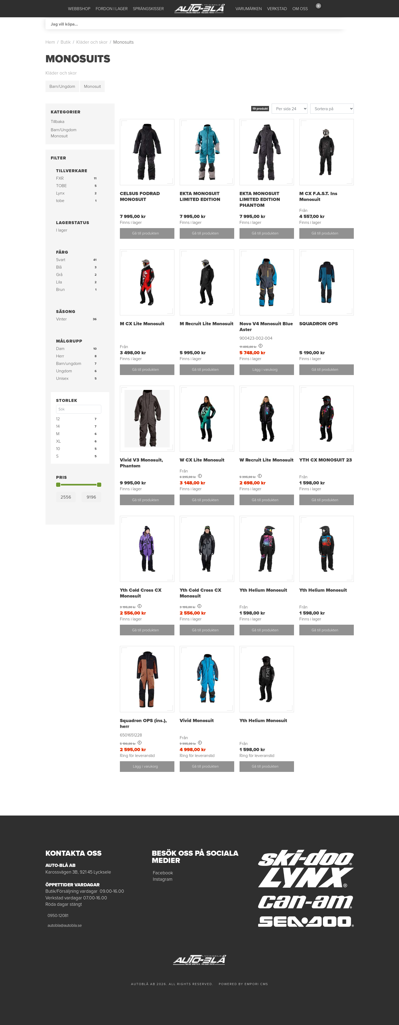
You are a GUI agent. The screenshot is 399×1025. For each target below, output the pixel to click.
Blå (59, 267)
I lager (61, 230)
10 (58, 449)
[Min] (66, 497)
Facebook (163, 872)
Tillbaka (57, 121)
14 (58, 426)
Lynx (60, 193)
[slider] (58, 484)
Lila (59, 282)
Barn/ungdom (68, 363)
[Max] (91, 497)
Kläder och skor (92, 42)
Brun (60, 289)
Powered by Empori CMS (243, 984)
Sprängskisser (148, 9)
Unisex (62, 378)
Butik (66, 42)
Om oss (300, 9)
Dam (60, 348)
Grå (59, 274)
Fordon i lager (112, 9)
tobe (60, 200)
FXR (60, 178)
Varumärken (249, 9)
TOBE (61, 186)
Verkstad (277, 9)
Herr (60, 356)
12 (58, 419)
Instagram (163, 879)
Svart (60, 260)
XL (58, 441)
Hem (50, 42)
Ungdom (64, 371)
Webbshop (79, 9)
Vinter (61, 319)
